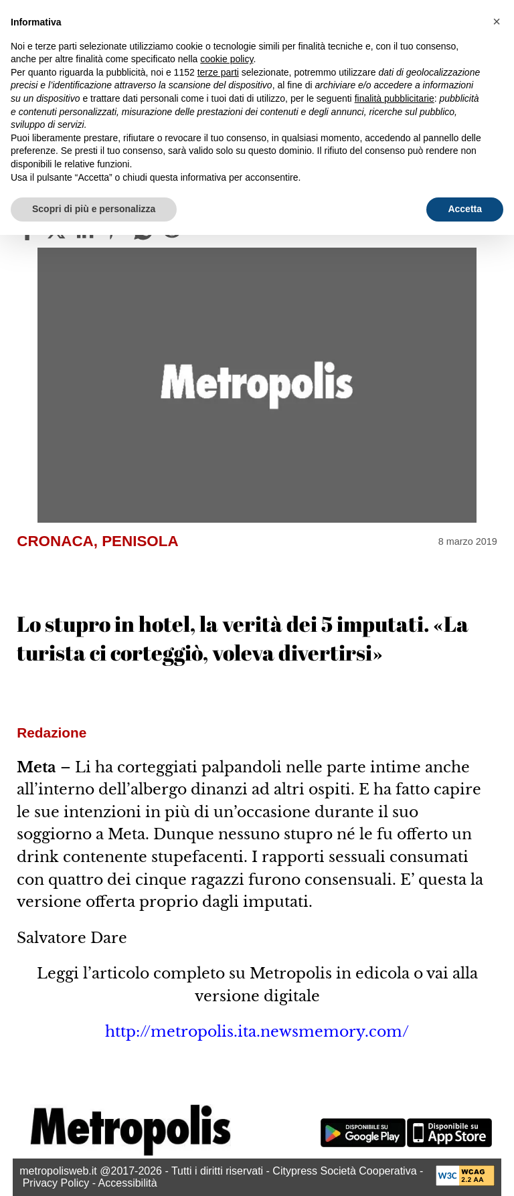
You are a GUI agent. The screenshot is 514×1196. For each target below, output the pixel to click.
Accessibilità (127, 1183)
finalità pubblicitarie (394, 98)
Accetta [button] (465, 208)
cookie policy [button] (226, 59)
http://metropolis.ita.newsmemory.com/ (257, 1031)
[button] (496, 21)
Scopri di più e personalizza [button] (93, 208)
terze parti (218, 72)
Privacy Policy (56, 1183)
